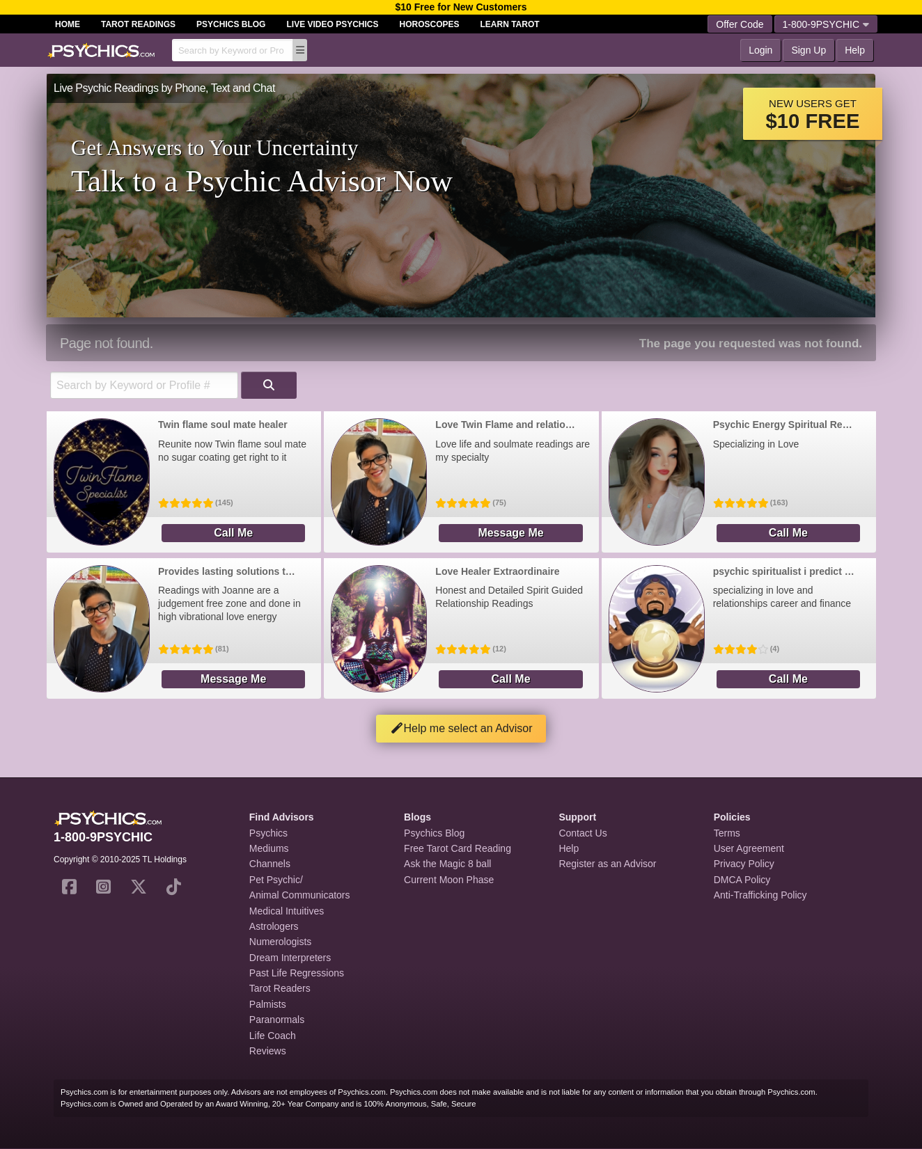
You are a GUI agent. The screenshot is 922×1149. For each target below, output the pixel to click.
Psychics (268, 833)
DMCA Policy (742, 879)
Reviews (267, 1050)
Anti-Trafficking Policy (760, 895)
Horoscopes (430, 24)
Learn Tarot (510, 24)
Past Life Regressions (296, 972)
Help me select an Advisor (461, 728)
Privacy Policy (744, 863)
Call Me (233, 533)
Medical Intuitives (286, 911)
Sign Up (808, 50)
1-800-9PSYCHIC (826, 24)
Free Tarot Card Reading (457, 848)
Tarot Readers (280, 988)
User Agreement (749, 848)
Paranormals (276, 1019)
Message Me (510, 533)
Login (760, 50)
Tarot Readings (138, 24)
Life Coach (272, 1035)
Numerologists (280, 941)
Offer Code (739, 24)
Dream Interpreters (290, 957)
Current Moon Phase (449, 879)
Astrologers (274, 926)
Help (855, 50)
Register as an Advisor (607, 863)
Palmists (267, 1004)
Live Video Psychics (332, 24)
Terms (727, 833)
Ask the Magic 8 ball (447, 863)
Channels (269, 863)
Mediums (269, 848)
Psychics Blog (230, 24)
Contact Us (582, 833)
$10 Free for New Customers (460, 7)
